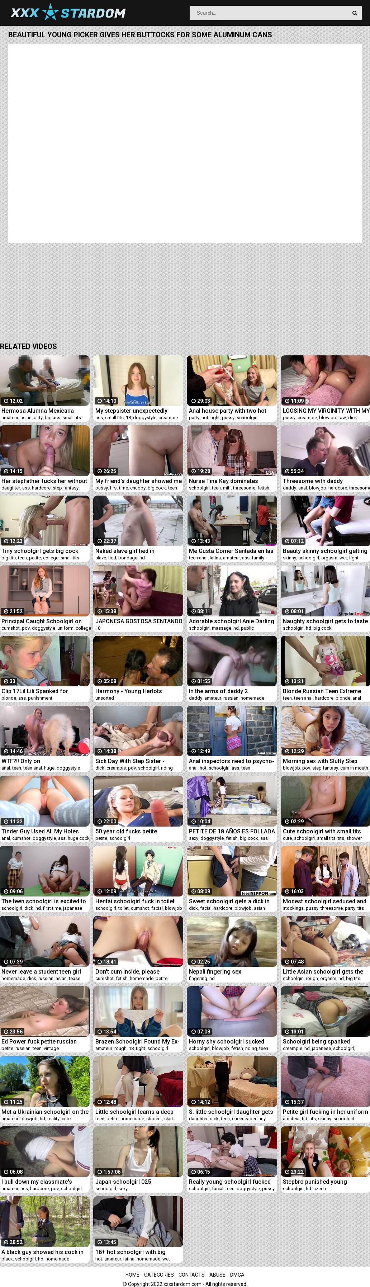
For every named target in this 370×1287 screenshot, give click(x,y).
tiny (262, 1118)
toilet (123, 908)
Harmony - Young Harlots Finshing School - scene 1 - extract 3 (131, 691)
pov (26, 628)
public (247, 628)
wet (343, 557)
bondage (127, 557)
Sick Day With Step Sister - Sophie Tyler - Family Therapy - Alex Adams (136, 761)
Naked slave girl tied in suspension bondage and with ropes (134, 551)
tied (112, 557)
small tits (71, 417)
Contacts (192, 1275)
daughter (10, 488)
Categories (159, 1275)
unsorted (104, 698)
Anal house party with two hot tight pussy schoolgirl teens (227, 410)
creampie (168, 417)
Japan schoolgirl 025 (123, 1181)
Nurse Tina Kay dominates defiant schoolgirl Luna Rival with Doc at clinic (232, 481)
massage (221, 628)
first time (119, 488)
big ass (52, 417)
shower (354, 838)
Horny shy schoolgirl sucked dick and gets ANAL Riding (226, 1041)
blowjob (327, 417)
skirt (168, 1118)
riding (167, 768)
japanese (72, 908)
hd (142, 557)
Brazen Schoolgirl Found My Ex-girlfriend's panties (137, 1041)
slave (100, 557)
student (154, 1118)
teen (172, 488)
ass (99, 417)
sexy (193, 838)
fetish (263, 488)
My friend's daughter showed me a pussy (138, 481)
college (50, 557)
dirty (38, 417)
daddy (289, 488)
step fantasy (66, 488)
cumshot (10, 628)
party (194, 417)
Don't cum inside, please (127, 971)
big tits (8, 557)
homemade (252, 698)
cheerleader (244, 1118)
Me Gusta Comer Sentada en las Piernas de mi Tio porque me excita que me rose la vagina (231, 551)
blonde (8, 698)
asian (26, 417)
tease (74, 978)
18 (128, 417)
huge (49, 768)
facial (157, 908)
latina (215, 557)
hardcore (41, 488)
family (258, 557)
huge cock (79, 838)
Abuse (217, 1275)
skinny (289, 557)
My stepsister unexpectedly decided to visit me (131, 410)
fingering (198, 978)
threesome (244, 488)
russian (230, 698)
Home (132, 1275)
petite (35, 557)
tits (341, 838)
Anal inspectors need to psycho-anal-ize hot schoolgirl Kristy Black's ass (231, 761)
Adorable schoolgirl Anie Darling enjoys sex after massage (231, 621)
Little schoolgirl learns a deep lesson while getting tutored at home (135, 1111)
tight (215, 417)
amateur (9, 417)
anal (302, 488)
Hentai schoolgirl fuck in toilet (135, 901)
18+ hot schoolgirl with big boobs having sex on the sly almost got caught (132, 1252)
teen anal (198, 557)
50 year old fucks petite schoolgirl (126, 831)
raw (342, 417)
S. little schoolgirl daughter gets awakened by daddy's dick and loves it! (231, 1111)
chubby (138, 488)
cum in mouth (354, 768)
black (7, 1259)
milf (227, 488)
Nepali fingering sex (215, 971)
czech (319, 1188)
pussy (228, 417)
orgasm (329, 557)
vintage (51, 1048)
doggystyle (144, 417)
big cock (157, 488)
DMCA (237, 1275)
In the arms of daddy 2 (218, 691)
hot (204, 417)
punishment (40, 698)
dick (352, 417)
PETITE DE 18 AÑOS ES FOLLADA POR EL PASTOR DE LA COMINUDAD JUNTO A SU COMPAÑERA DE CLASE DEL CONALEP (232, 831)
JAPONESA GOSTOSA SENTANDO (138, 621)
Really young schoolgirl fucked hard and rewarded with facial (230, 1181)
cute (287, 838)
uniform (65, 628)
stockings (293, 908)
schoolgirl (247, 417)
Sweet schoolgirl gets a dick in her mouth (229, 901)
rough (312, 978)
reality (53, 1118)
